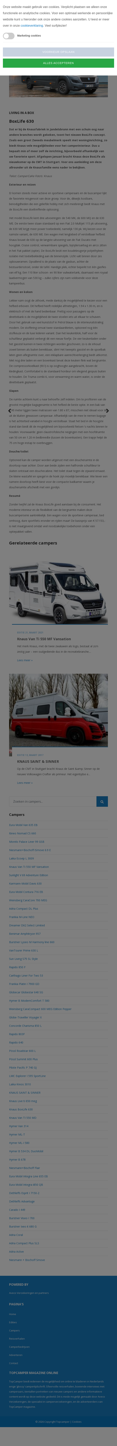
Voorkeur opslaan (58, 51)
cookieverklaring (32, 25)
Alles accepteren (58, 63)
